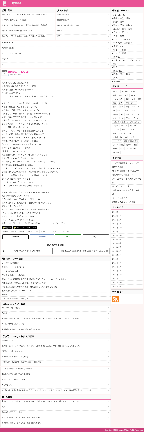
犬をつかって (7, 385)
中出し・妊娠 (119, 50)
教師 (6, 231)
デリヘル (122, 133)
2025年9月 (116, 239)
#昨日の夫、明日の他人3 (11, 308)
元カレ (119, 110)
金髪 (126, 95)
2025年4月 (116, 259)
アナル (66, 231)
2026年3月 (116, 216)
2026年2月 (116, 220)
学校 (14, 231)
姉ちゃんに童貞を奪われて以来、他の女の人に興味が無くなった (29, 287)
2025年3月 (116, 263)
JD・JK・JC (119, 15)
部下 (133, 114)
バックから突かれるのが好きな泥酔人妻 (17, 368)
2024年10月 (117, 282)
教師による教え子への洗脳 (13, 275)
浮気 (133, 110)
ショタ (132, 95)
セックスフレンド (121, 39)
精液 (123, 129)
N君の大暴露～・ (119, 167)
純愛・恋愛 (118, 22)
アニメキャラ (131, 149)
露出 (114, 95)
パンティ (123, 126)
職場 (139, 99)
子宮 (125, 141)
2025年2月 (116, 267)
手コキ (128, 118)
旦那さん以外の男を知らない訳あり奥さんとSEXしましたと (84, 251)
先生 (127, 114)
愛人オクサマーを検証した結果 (13, 379)
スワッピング (127, 122)
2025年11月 (117, 232)
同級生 (115, 114)
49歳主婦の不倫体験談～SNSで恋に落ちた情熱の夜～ (22, 362)
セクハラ (116, 122)
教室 (114, 103)
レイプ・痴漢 (119, 53)
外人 (115, 78)
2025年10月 (117, 235)
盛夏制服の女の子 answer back (16, 291)
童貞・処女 (118, 46)
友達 (114, 118)
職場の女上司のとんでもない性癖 (27, 251)
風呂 (30, 231)
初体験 (128, 145)
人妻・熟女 (118, 36)
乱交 (115, 67)
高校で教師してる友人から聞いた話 (126, 181)
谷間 (136, 141)
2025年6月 (116, 251)
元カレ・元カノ (120, 32)
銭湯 (127, 107)
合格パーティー (63, 14)
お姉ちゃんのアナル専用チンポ (125, 190)
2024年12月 (117, 275)
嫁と (114, 194)
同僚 (122, 114)
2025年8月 (116, 243)
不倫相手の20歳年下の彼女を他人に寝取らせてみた (21, 329)
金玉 (132, 137)
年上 (139, 114)
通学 (120, 103)
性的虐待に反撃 (63, 20)
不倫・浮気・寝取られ (124, 25)
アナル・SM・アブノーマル (26, 228)
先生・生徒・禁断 (121, 18)
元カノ (127, 110)
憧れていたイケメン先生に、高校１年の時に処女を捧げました (25, 36)
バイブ (115, 126)
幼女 (122, 99)
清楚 (127, 99)
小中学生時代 (118, 137)
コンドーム (132, 129)
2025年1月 (116, 271)
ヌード (115, 145)
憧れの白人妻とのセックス (12, 412)
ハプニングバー (130, 103)
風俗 (114, 133)
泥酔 (115, 64)
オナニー (117, 57)
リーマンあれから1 (10, 271)
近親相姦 (8, 228)
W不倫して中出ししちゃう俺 (13, 324)
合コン (115, 107)
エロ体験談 (122, 430)
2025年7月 (116, 247)
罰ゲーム (116, 152)
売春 (129, 133)
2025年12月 (117, 228)
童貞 (3, 407)
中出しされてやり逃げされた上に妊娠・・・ (19, 374)
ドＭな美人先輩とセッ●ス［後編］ (15, 20)
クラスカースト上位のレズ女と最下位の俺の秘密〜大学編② (24, 25)
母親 (133, 107)
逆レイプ (116, 91)
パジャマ (132, 126)
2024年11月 (117, 279)
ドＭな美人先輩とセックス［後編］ (15, 357)
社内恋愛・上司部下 (122, 43)
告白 (122, 149)
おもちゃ (137, 122)
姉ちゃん (60, 31)
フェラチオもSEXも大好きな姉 (15, 298)
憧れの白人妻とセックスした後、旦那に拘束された (21, 417)
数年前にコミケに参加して (13, 267)
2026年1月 (116, 224)
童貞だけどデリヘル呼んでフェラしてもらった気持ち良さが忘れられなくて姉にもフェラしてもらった (41, 318)
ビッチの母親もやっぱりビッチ (125, 163)
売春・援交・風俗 (121, 74)
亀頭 (126, 137)
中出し (121, 118)
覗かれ (133, 91)
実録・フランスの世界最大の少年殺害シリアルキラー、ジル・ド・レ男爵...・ (35, 279)
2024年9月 (116, 286)
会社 (133, 99)
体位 (135, 145)
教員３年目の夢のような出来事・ (126, 171)
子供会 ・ (6, 295)
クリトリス (117, 141)
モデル (115, 99)
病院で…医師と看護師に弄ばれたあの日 (17, 31)
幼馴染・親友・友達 (122, 29)
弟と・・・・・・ (64, 36)
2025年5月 (116, 255)
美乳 (131, 141)
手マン (136, 118)
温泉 (22, 231)
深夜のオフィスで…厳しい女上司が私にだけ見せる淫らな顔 (24, 14)
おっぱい (56, 231)
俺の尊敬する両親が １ (12, 263)
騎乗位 (115, 149)
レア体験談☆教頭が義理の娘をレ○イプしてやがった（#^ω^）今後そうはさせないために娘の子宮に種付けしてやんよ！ (47, 390)
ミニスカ (116, 129)
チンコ (45, 231)
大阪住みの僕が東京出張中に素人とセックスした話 (24, 283)
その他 (116, 81)
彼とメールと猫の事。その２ (68, 25)
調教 (120, 95)
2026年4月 (116, 212)
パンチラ (125, 91)
